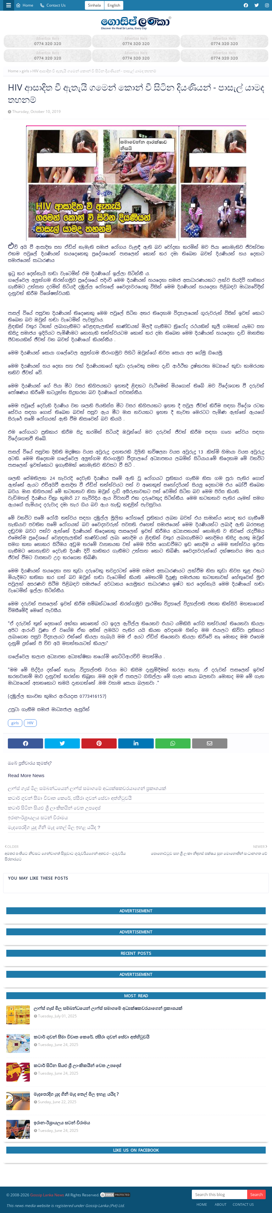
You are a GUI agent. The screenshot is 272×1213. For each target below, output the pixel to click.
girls (25, 71)
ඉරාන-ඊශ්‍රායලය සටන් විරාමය (38, 817)
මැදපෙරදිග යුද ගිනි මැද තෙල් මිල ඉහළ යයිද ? (54, 827)
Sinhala (94, 5)
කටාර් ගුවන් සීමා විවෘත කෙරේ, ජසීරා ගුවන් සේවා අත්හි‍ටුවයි (70, 798)
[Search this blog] (219, 1194)
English (114, 5)
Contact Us (53, 5)
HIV (30, 723)
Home (24, 5)
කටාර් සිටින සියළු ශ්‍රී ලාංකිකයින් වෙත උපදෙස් (54, 807)
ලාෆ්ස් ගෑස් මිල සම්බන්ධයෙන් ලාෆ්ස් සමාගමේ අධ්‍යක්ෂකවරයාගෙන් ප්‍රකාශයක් (87, 788)
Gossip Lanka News (47, 1195)
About (220, 1204)
